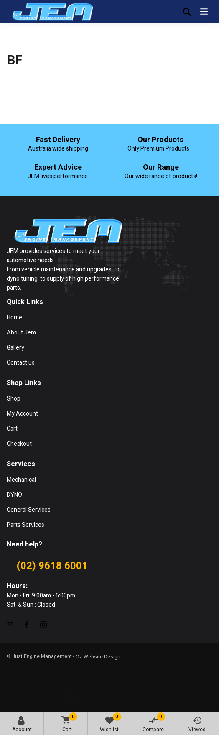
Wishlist (110, 722)
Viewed (197, 724)
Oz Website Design (98, 657)
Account (22, 724)
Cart (68, 723)
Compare (154, 722)
